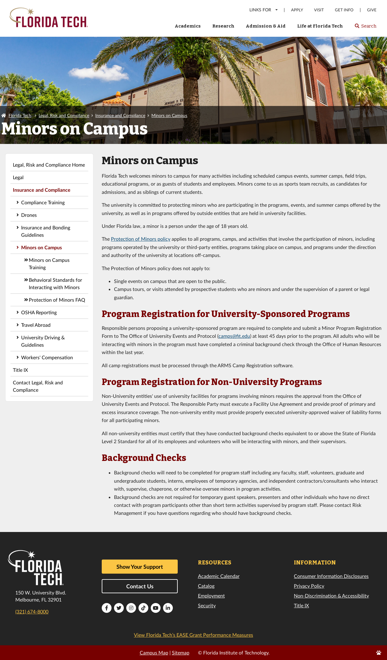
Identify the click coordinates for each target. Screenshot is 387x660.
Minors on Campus (169, 115)
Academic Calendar (219, 576)
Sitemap (180, 652)
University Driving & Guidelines (43, 341)
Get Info (344, 10)
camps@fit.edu (234, 336)
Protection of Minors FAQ (57, 300)
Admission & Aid (266, 26)
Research (223, 26)
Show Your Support (139, 566)
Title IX (20, 370)
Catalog (206, 586)
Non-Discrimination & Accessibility (331, 595)
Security (207, 605)
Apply (297, 10)
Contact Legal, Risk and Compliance (38, 386)
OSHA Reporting (39, 312)
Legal (18, 177)
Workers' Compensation (47, 357)
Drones (29, 215)
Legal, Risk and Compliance (64, 115)
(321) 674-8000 (31, 611)
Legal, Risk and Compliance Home (49, 165)
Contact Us (140, 586)
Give (372, 10)
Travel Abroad (36, 325)
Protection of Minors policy (140, 239)
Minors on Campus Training (49, 263)
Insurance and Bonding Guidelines (45, 231)
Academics (188, 26)
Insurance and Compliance (120, 115)
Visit (319, 10)
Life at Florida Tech (320, 26)
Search (365, 27)
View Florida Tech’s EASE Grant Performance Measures (193, 635)
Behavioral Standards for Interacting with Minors (55, 283)
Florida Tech (20, 115)
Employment (211, 595)
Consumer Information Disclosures (331, 576)
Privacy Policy (309, 586)
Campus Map (154, 652)
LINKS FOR (264, 9)
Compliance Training (43, 202)
